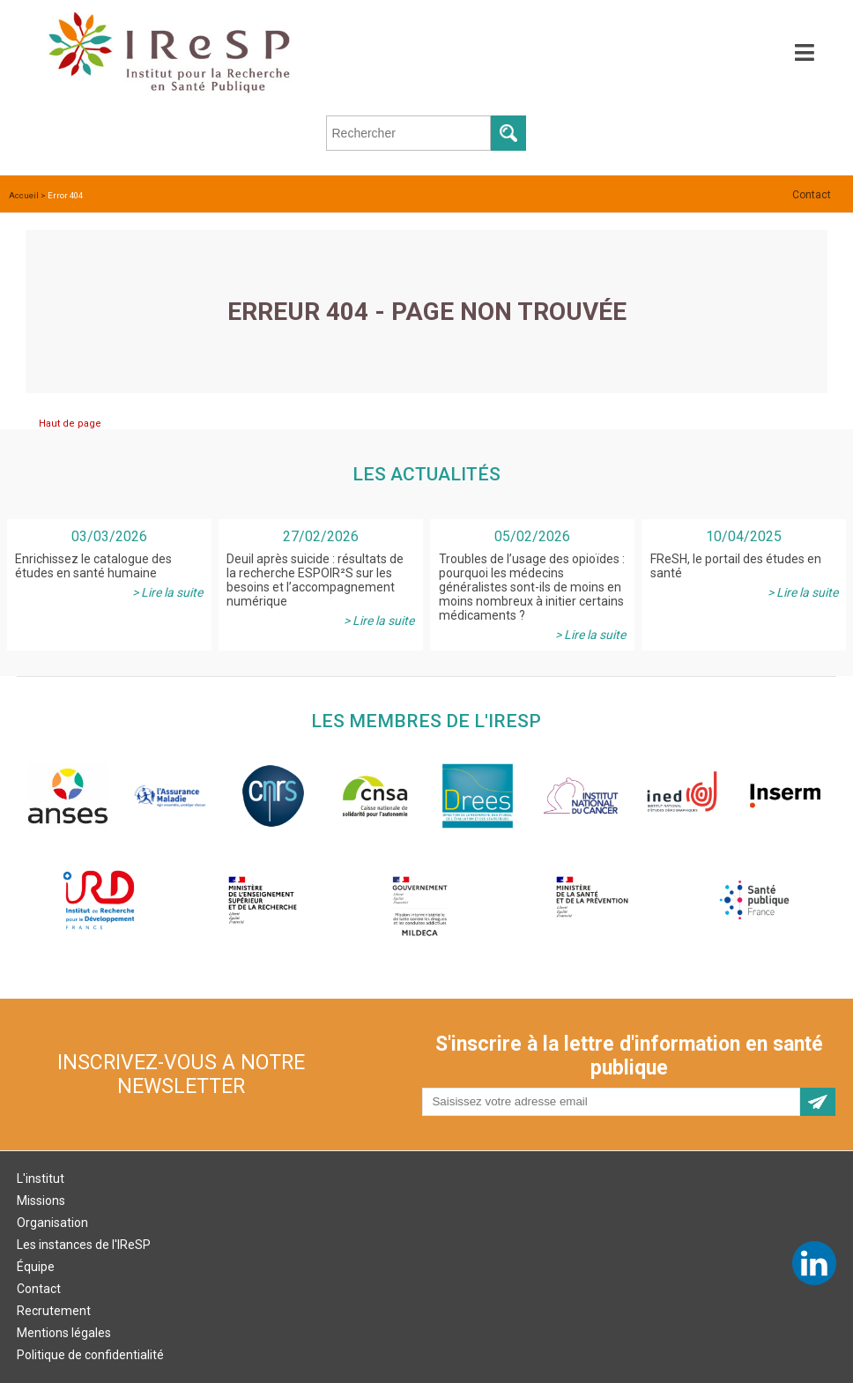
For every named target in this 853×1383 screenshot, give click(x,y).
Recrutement (54, 1311)
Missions (41, 1200)
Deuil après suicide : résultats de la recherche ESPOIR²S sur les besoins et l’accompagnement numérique (315, 580)
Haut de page (70, 423)
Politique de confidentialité (90, 1355)
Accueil (24, 195)
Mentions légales (64, 1333)
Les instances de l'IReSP (84, 1245)
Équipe (36, 1267)
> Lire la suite (167, 592)
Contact (811, 195)
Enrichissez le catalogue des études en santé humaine (93, 566)
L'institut (40, 1178)
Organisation (52, 1223)
